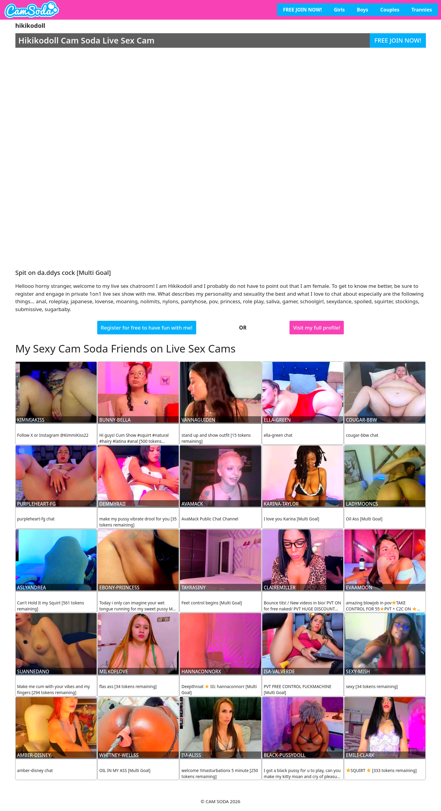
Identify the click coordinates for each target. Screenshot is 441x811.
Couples (389, 9)
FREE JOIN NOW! (302, 9)
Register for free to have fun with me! (147, 327)
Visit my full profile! (316, 327)
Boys (362, 9)
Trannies (421, 9)
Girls (339, 9)
